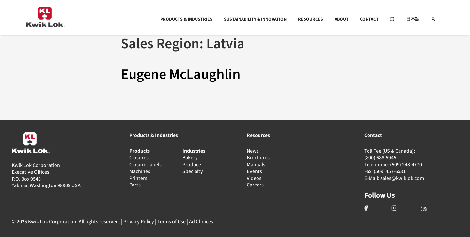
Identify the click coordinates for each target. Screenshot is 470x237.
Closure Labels (145, 164)
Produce (191, 164)
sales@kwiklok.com (402, 178)
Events (254, 171)
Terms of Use (171, 221)
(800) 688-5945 (380, 157)
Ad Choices (201, 221)
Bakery (190, 157)
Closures (139, 157)
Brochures (258, 157)
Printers (138, 178)
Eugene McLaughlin (181, 74)
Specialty (192, 171)
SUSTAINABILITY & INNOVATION (255, 19)
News (253, 151)
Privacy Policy (138, 221)
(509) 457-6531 (390, 171)
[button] (392, 19)
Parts (135, 184)
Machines (139, 171)
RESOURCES (310, 19)
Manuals (256, 164)
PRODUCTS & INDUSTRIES (186, 19)
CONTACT (369, 19)
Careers (255, 184)
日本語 (413, 19)
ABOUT (342, 19)
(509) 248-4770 (406, 164)
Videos (254, 178)
